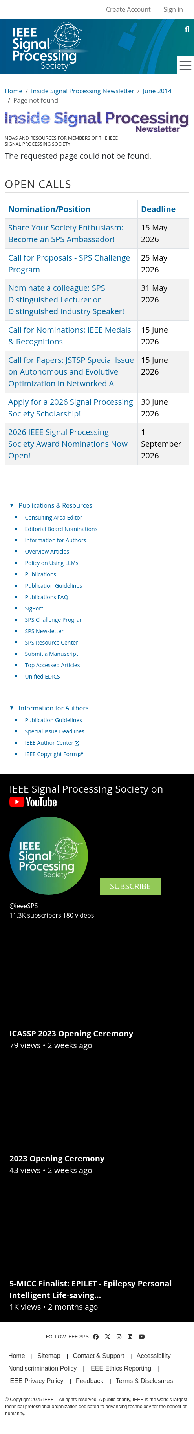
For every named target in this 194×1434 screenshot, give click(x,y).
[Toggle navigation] (185, 65)
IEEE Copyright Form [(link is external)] (54, 754)
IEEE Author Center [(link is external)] (52, 742)
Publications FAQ (46, 597)
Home (13, 91)
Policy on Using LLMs (52, 563)
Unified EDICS (42, 676)
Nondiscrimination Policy (42, 1368)
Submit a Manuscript (51, 653)
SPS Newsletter (44, 631)
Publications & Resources (55, 505)
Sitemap (48, 1356)
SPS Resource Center (51, 642)
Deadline (158, 209)
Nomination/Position (49, 209)
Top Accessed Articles (52, 665)
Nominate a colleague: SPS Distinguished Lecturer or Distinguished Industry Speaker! (66, 299)
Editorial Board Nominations (61, 528)
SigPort (34, 608)
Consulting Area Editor (53, 517)
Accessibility (154, 1356)
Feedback (89, 1381)
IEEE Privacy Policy (35, 1381)
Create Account (128, 9)
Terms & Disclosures (144, 1381)
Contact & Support (98, 1356)
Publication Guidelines (53, 585)
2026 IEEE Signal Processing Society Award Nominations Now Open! (68, 444)
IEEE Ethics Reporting (120, 1368)
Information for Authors (55, 540)
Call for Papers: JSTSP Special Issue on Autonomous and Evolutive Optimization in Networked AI (71, 372)
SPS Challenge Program (55, 619)
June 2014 (157, 91)
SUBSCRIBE (130, 886)
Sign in (173, 9)
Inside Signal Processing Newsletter (82, 91)
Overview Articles (47, 551)
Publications (40, 574)
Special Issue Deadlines (54, 731)
